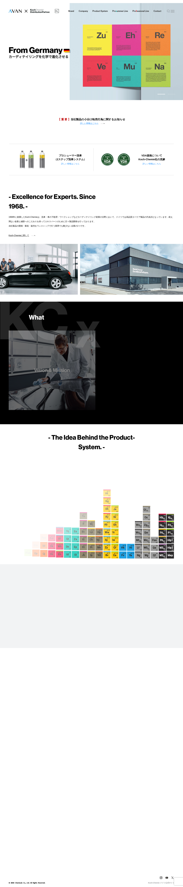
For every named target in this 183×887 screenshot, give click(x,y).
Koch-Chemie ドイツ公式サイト (161, 864)
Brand (71, 11)
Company (83, 11)
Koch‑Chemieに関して (19, 226)
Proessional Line (140, 11)
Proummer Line (120, 11)
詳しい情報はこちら (89, 123)
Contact (157, 11)
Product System (100, 11)
